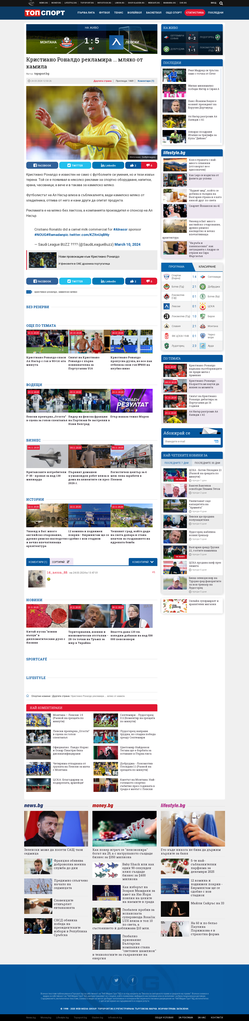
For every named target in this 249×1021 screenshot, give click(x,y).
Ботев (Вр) (209, 296)
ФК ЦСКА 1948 (176, 336)
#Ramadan (55, 235)
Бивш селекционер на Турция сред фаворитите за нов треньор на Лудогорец (205, 582)
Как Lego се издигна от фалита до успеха (204, 176)
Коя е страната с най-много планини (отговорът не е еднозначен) (203, 164)
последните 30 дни (207, 463)
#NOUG (40, 235)
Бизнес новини (56, 2)
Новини (43, 2)
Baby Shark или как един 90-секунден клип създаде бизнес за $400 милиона (138, 871)
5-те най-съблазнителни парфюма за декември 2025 (203, 866)
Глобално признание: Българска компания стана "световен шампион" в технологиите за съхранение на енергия (124, 947)
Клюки (70, 2)
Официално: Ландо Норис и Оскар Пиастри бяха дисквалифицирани (71, 750)
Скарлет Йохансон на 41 (204, 205)
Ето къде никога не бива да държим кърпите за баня (191, 851)
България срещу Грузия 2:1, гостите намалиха (204, 549)
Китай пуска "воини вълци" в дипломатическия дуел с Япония (45, 637)
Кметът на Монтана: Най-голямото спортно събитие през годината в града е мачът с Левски (137, 784)
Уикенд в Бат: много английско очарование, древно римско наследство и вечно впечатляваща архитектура (47, 538)
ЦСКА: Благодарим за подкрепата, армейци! (68, 781)
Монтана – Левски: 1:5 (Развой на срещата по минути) (68, 718)
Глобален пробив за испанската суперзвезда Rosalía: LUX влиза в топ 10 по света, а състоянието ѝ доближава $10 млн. (124, 919)
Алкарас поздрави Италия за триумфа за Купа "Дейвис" (202, 135)
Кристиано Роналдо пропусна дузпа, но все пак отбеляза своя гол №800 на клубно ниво (131, 362)
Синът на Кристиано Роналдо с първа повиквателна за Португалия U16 (83, 362)
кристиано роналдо (45, 292)
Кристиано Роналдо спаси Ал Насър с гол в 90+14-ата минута (46, 361)
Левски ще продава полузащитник (201, 518)
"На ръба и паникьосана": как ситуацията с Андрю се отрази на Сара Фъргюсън (204, 249)
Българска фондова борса (104, 2)
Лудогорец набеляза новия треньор (202, 533)
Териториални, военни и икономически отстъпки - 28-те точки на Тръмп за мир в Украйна (88, 637)
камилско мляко (68, 292)
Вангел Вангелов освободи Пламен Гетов (204, 487)
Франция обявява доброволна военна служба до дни (70, 864)
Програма (176, 266)
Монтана (208, 326)
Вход (213, 3)
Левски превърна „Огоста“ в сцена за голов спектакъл (46, 418)
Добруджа (209, 287)
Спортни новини (87, 2)
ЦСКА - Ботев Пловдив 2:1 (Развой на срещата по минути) (205, 473)
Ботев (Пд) (173, 287)
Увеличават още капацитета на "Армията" (199, 504)
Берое (207, 316)
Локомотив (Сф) (174, 296)
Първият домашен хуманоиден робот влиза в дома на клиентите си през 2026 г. (88, 477)
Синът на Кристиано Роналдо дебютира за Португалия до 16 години (203, 400)
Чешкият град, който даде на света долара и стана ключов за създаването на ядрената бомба (130, 536)
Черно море (207, 336)
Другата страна (102, 81)
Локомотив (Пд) (176, 316)
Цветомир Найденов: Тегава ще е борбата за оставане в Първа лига (135, 750)
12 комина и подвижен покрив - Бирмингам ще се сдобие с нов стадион (88, 534)
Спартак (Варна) (172, 277)
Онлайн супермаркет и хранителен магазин (204, 602)
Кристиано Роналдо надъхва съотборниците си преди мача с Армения (205, 370)
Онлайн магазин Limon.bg (120, 2)
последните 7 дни (177, 463)
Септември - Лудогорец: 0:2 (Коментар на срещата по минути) (137, 718)
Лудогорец (173, 346)
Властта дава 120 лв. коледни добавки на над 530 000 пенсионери (131, 635)
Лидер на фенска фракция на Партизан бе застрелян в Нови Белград (89, 420)
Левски (171, 306)
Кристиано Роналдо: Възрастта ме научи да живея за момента (204, 384)
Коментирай (140, 562)
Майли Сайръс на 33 (207, 903)
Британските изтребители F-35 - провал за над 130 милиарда (46, 475)
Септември (210, 277)
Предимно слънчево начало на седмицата (71, 884)
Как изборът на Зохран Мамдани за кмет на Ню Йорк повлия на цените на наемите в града (138, 894)
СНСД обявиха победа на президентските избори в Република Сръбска (70, 927)
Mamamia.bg (169, 2)
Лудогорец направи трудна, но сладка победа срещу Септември (138, 734)
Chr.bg (183, 2)
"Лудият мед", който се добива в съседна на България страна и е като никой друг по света (205, 195)
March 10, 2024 (127, 244)
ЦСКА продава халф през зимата (205, 564)
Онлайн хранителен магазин (136, 2)
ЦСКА (206, 306)
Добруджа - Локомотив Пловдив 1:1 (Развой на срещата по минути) (136, 767)
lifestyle (174, 153)
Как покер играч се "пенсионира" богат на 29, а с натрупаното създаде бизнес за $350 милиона (122, 853)
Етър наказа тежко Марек (129, 416)
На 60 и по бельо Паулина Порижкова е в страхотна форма (205, 928)
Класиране (207, 266)
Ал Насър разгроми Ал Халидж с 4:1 (202, 118)
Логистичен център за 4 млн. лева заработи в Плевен (128, 475)
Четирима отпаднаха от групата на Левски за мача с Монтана (71, 767)
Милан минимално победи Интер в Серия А (203, 87)
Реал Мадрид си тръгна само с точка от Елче (203, 72)
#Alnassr (120, 229)
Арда (206, 346)
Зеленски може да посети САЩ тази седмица (53, 851)
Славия (172, 326)
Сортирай (60, 562)
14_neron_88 (57, 572)
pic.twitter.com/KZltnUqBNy (86, 235)
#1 (153, 572)
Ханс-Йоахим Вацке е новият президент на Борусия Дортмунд (202, 104)
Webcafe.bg (154, 2)
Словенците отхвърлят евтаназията (64, 903)
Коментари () (146, 81)
